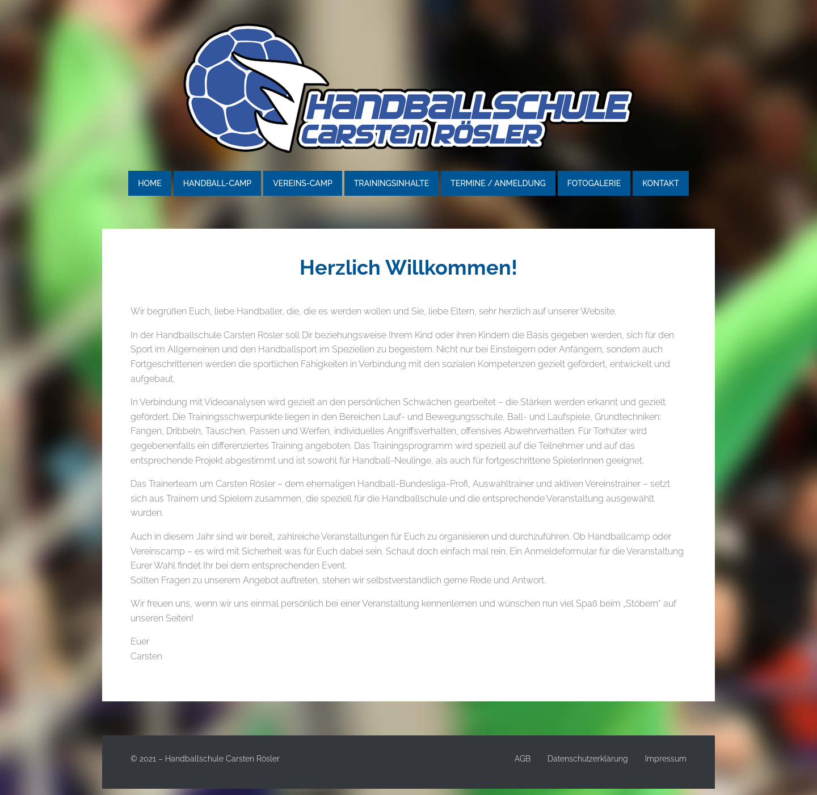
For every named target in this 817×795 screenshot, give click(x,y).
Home (150, 183)
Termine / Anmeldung (497, 183)
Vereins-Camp (302, 183)
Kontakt (660, 183)
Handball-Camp (217, 183)
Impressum (666, 758)
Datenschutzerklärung (588, 758)
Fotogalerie (594, 183)
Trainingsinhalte (391, 183)
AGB (522, 758)
